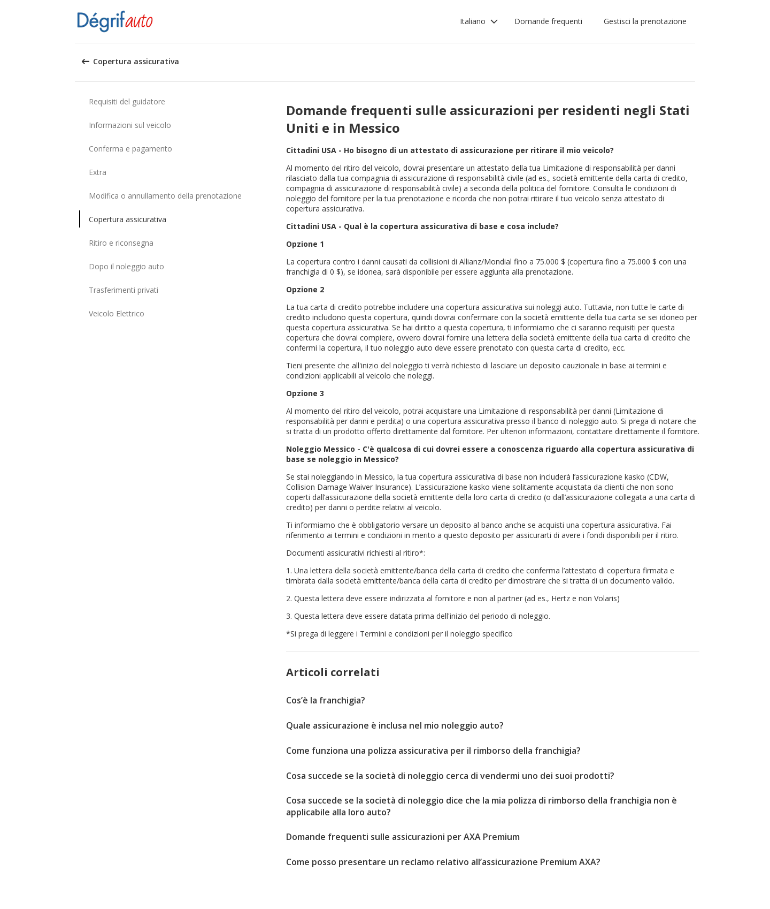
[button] (479, 21)
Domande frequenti (548, 21)
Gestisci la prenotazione (645, 21)
